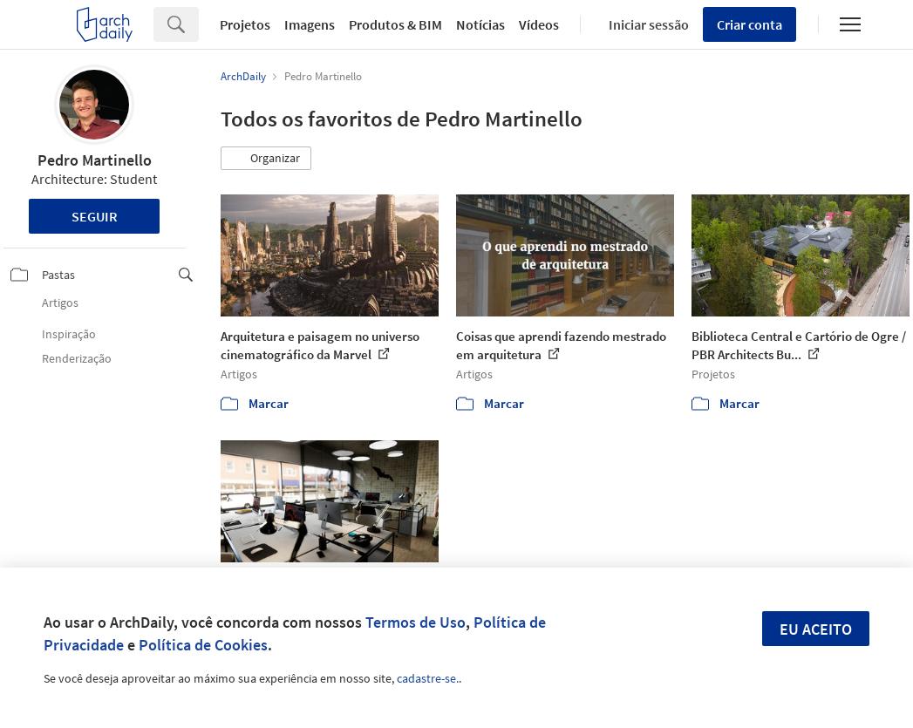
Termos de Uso (415, 622)
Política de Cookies (203, 645)
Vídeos (539, 24)
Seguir (95, 216)
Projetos (245, 24)
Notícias (480, 24)
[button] (266, 158)
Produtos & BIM (395, 24)
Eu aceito (816, 629)
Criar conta (749, 24)
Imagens (309, 24)
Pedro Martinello (94, 160)
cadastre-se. (428, 678)
